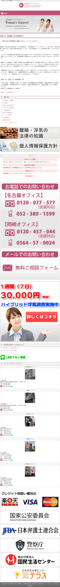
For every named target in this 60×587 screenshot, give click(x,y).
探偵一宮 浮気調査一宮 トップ (10, 92)
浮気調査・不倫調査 (8, 100)
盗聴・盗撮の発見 (7, 112)
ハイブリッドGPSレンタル (10, 122)
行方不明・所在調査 (8, 107)
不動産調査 (6, 117)
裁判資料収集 (6, 120)
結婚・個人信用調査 (8, 105)
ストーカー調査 (7, 115)
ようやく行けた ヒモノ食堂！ (10, 350)
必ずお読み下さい (30, 176)
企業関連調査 (6, 110)
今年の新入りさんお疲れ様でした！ (11, 348)
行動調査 (5, 102)
